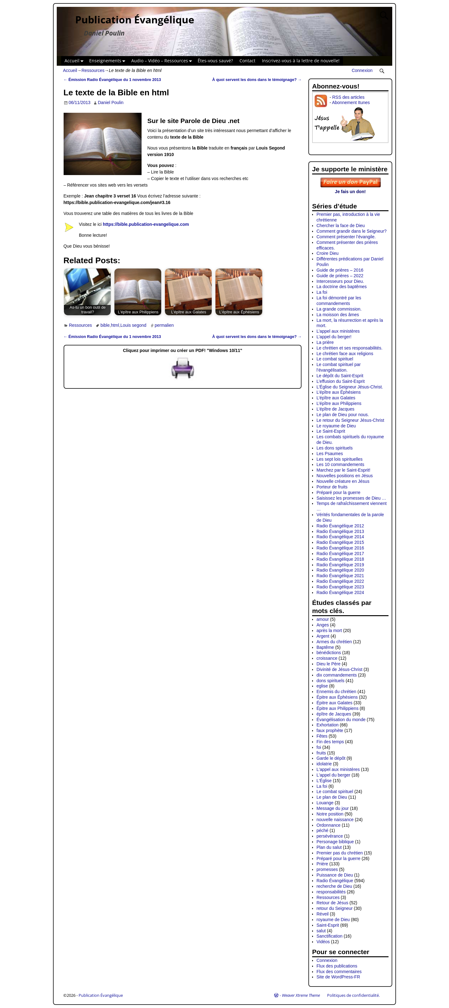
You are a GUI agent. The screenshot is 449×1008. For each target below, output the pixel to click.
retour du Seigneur (334, 908)
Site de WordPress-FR (338, 976)
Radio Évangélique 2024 (340, 592)
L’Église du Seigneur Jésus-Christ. (349, 386)
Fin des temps (330, 741)
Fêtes (321, 736)
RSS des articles (348, 97)
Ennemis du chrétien (336, 691)
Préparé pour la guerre (338, 492)
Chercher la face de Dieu (340, 225)
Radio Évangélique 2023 (340, 586)
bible (105, 325)
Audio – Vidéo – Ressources (163, 61)
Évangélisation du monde (340, 719)
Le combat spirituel (334, 358)
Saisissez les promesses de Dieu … (351, 498)
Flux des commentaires (339, 971)
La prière (325, 342)
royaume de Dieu (333, 919)
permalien (164, 325)
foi (318, 747)
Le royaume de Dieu (336, 425)
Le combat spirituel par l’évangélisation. (338, 367)
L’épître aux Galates (335, 397)
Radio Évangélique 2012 (340, 525)
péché (322, 830)
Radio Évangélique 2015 (340, 542)
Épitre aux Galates (334, 702)
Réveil (322, 913)
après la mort (329, 630)
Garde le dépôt (330, 758)
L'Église (324, 780)
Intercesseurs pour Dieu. (340, 281)
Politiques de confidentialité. (353, 995)
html (115, 325)
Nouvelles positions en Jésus (344, 475)
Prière (322, 863)
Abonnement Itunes (351, 102)
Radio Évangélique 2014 (340, 536)
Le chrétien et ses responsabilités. (349, 347)
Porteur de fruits (332, 486)
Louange (325, 802)
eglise (322, 685)
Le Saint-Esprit (330, 431)
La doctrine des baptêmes (341, 286)
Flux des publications (336, 965)
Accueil (75, 61)
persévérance (329, 836)
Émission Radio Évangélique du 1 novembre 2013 (112, 80)
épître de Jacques (333, 713)
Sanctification (329, 936)
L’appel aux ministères (338, 331)
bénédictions (328, 652)
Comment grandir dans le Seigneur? (351, 231)
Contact (247, 61)
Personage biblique (335, 841)
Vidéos (323, 941)
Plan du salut (329, 847)
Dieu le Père (328, 663)
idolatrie (324, 763)
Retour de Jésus (332, 902)
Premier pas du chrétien (339, 852)
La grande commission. (339, 309)
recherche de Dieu (334, 886)
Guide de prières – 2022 (339, 275)
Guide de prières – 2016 (339, 270)
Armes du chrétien (334, 641)
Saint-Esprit (327, 925)
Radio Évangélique (334, 880)
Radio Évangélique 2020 (340, 570)
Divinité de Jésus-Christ (339, 669)
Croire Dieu (327, 253)
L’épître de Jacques (335, 409)
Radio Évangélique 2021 (340, 575)
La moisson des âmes (337, 314)
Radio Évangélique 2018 (340, 559)
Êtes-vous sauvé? (215, 61)
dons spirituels (330, 680)
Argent (322, 636)
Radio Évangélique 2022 (340, 581)
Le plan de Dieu (331, 797)
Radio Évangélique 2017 (340, 553)
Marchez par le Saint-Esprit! (343, 470)
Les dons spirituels (334, 447)
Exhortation (327, 724)
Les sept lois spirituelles (339, 459)
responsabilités (330, 891)
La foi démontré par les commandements (338, 300)
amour (322, 619)
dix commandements (336, 675)
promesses (327, 869)
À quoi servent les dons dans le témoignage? (257, 80)
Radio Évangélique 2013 (340, 531)
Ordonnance (328, 825)
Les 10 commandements (340, 464)
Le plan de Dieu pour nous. (342, 414)
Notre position (329, 813)
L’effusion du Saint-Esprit (340, 381)
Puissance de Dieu (334, 874)
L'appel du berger (333, 775)
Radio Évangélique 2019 (340, 564)
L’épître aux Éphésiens (338, 392)
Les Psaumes (329, 453)
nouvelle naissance (335, 819)
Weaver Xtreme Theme (301, 995)
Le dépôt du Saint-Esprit (339, 375)
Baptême (325, 647)
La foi (321, 292)
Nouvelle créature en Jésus (342, 481)
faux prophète (329, 730)
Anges (322, 624)
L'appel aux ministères (338, 769)
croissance (326, 658)
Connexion (362, 70)
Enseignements (108, 61)
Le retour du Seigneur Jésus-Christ (350, 420)
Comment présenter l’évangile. (346, 236)
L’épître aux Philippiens (338, 403)
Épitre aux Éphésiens (337, 697)
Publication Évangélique (134, 19)
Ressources (92, 70)
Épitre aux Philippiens (337, 708)
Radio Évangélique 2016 (340, 547)
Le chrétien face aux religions (344, 353)
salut (321, 930)
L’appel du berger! (333, 336)
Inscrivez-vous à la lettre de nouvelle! (301, 61)
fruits (321, 752)
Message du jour (332, 808)
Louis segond (133, 325)
